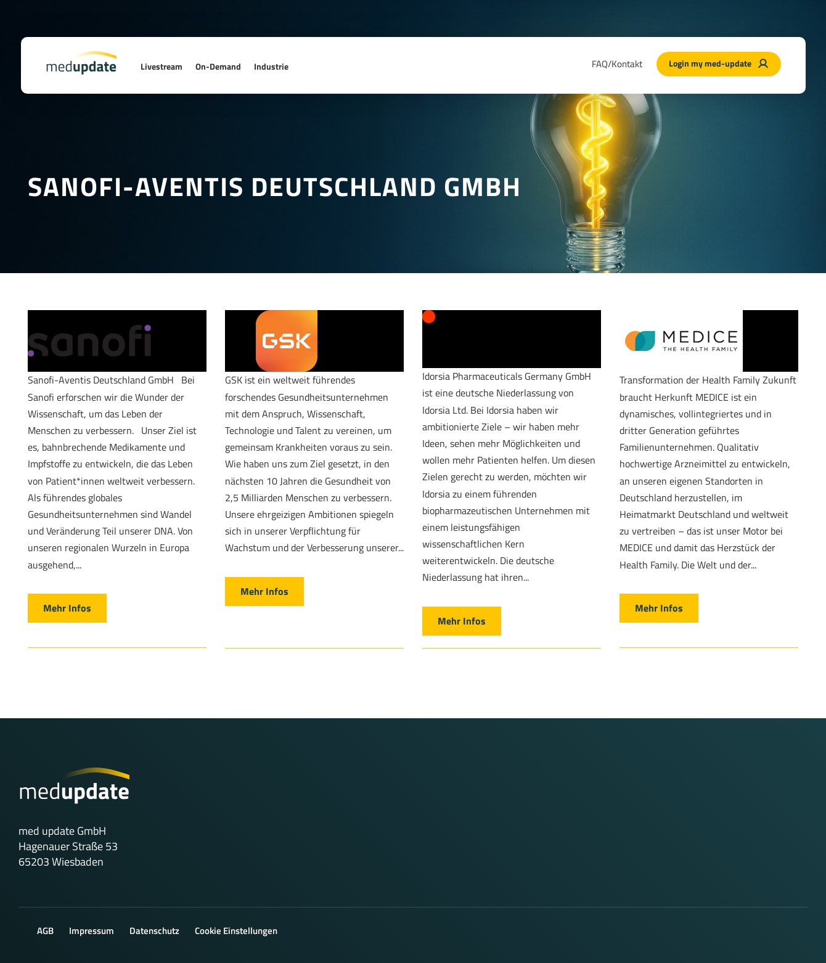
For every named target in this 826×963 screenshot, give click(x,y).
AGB (45, 931)
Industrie (271, 66)
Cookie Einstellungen (236, 931)
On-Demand (218, 66)
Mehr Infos (67, 607)
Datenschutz (154, 931)
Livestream (161, 66)
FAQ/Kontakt (617, 64)
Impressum (91, 931)
